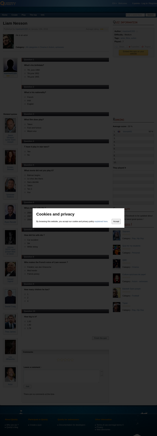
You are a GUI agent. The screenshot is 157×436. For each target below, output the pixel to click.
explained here (101, 221)
